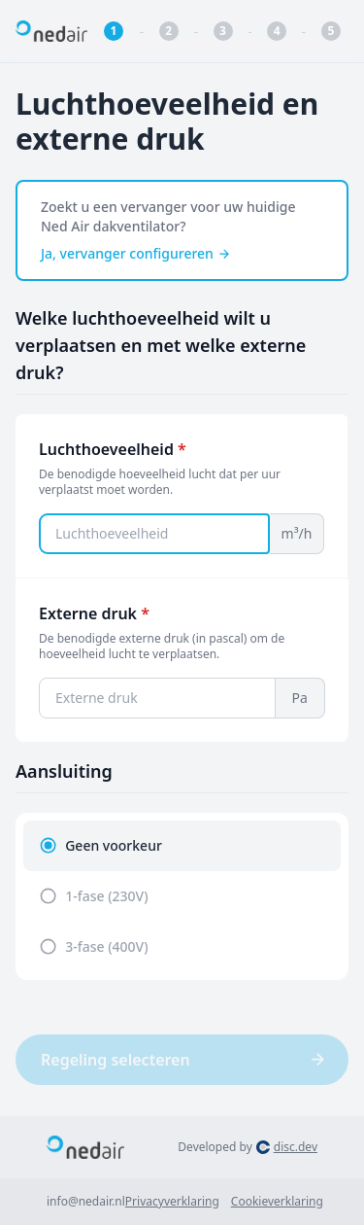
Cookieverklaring (277, 1201)
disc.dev (295, 1147)
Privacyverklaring (172, 1201)
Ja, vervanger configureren (136, 253)
